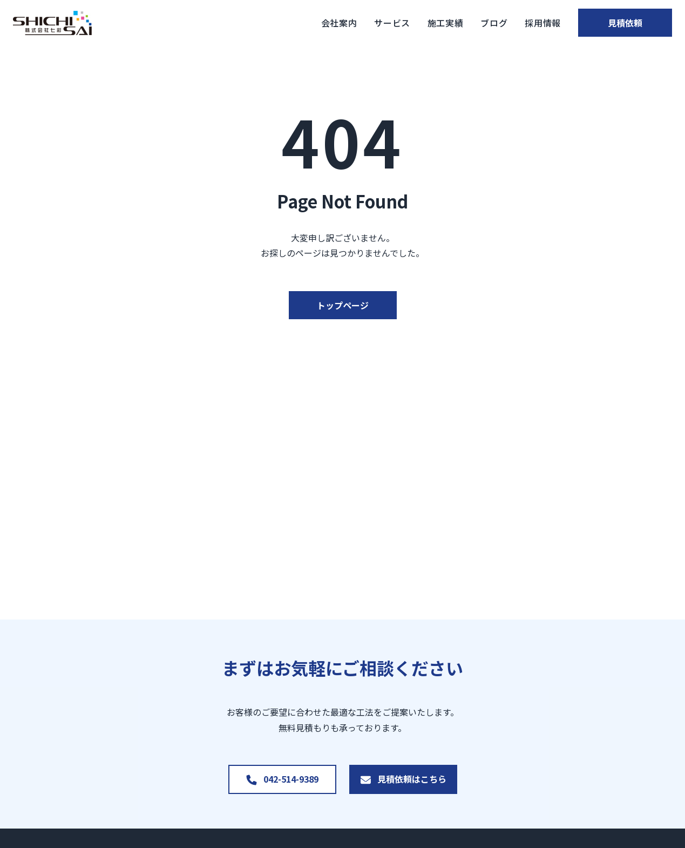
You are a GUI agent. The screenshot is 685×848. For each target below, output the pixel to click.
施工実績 (431, 22)
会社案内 (325, 22)
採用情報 (529, 22)
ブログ (480, 22)
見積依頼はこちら (411, 778)
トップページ (343, 305)
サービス (378, 22)
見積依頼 (618, 22)
